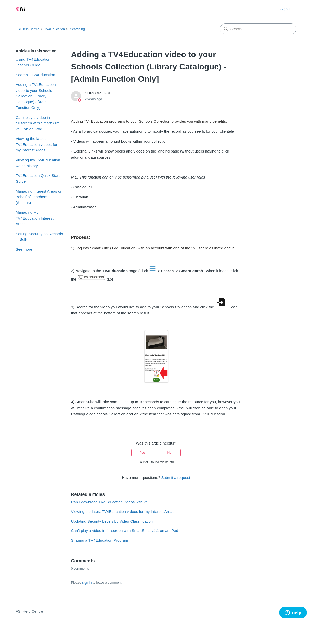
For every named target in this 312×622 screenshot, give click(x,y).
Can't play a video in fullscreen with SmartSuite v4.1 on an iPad (38, 123)
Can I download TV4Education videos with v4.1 (111, 502)
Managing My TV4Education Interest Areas (34, 218)
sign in (87, 583)
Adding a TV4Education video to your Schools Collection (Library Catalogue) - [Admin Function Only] (36, 96)
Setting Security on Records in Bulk (39, 237)
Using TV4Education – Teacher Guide (35, 62)
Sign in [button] (285, 9)
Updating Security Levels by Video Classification (112, 521)
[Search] (258, 29)
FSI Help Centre (27, 29)
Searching (77, 29)
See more (24, 249)
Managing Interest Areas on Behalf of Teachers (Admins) (39, 197)
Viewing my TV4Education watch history (38, 163)
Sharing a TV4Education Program (99, 540)
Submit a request (175, 477)
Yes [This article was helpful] (142, 452)
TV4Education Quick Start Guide (38, 178)
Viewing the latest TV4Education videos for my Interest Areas (36, 144)
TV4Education (54, 29)
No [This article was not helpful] (169, 452)
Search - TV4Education (35, 75)
